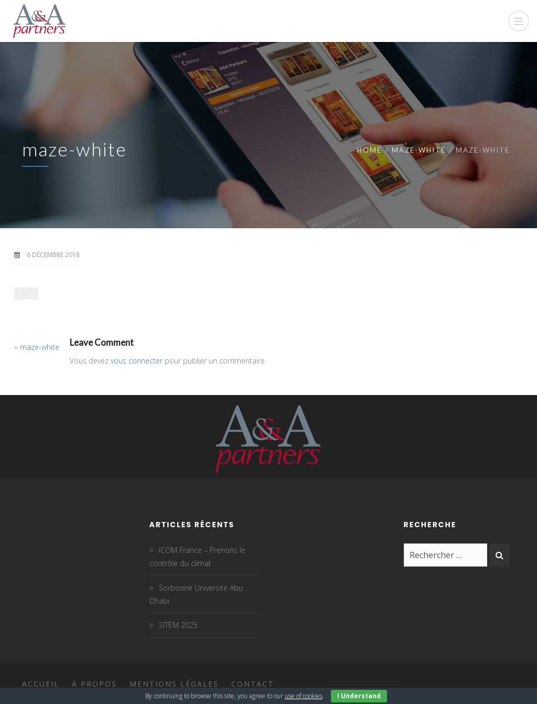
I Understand (359, 695)
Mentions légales (174, 684)
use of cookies (304, 695)
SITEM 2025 (178, 625)
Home (369, 150)
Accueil (40, 684)
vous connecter (137, 361)
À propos (94, 684)
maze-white (419, 150)
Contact (252, 684)
